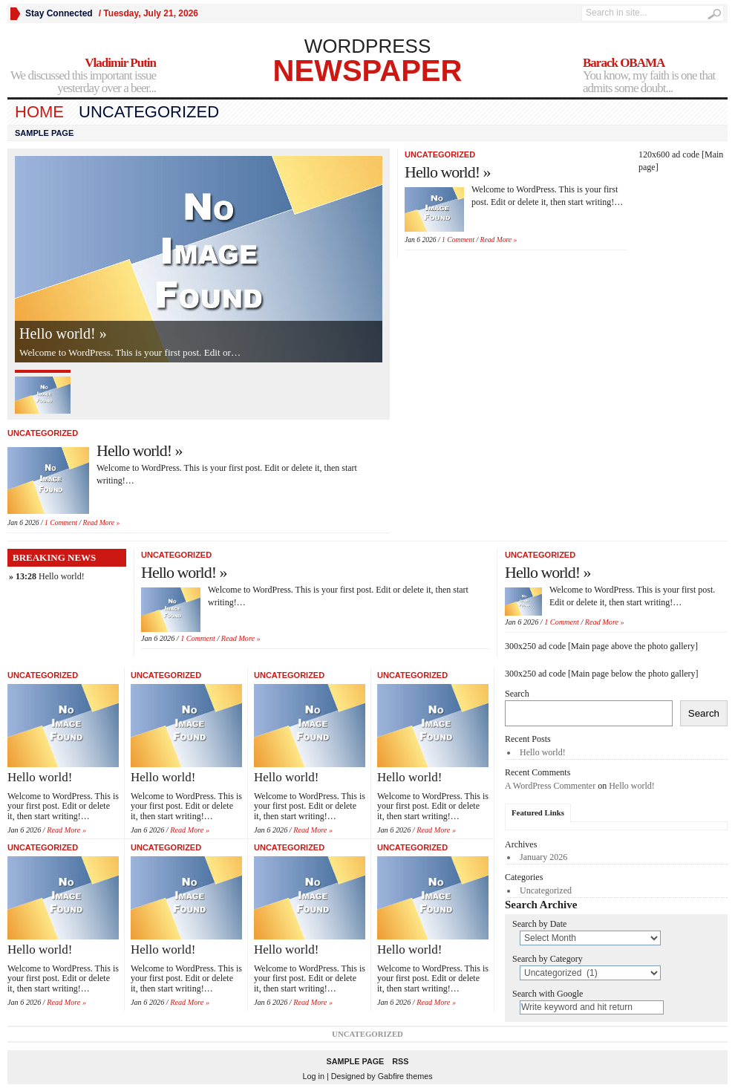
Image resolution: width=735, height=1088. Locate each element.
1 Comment (61, 522)
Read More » (101, 522)
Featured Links (538, 812)
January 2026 (543, 857)
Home (39, 111)
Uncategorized (149, 111)
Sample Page (44, 132)
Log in (313, 1076)
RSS (400, 1061)
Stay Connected (59, 13)
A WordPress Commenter (550, 786)
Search (517, 693)
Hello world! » (63, 333)
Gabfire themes (405, 1076)
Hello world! (62, 576)
